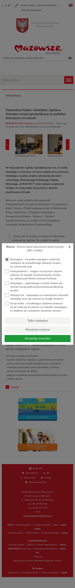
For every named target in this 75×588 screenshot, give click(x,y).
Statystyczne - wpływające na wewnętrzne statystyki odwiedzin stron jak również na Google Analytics (36, 296)
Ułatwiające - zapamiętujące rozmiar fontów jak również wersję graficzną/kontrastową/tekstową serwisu (34, 287)
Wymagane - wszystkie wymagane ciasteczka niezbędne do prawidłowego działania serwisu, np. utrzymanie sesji (33, 263)
